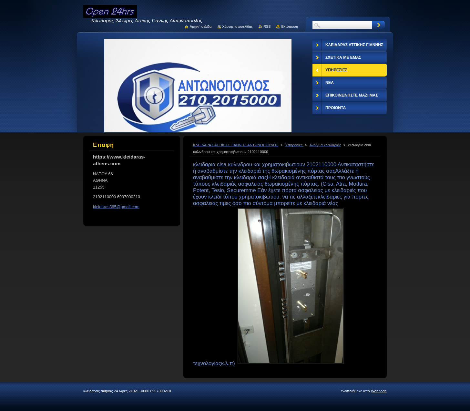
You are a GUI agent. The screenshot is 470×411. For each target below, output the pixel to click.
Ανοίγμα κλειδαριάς (325, 145)
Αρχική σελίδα (201, 26)
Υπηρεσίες (294, 145)
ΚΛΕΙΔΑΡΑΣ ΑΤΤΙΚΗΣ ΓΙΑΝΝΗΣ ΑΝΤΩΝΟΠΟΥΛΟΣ (235, 145)
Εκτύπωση (289, 26)
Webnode (379, 391)
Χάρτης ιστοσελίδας (237, 26)
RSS (267, 26)
